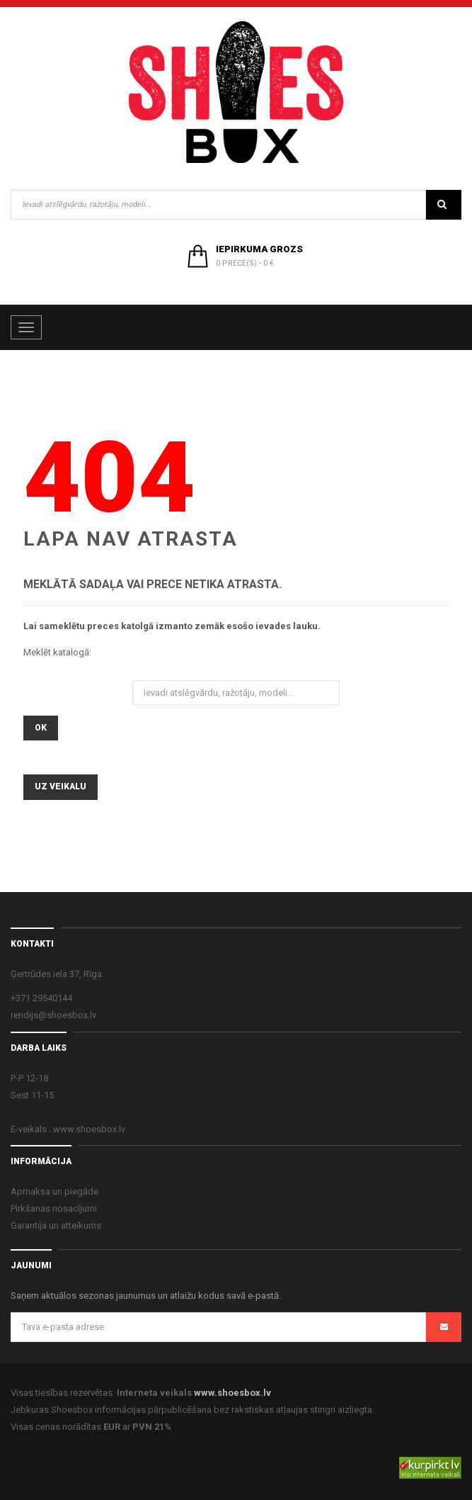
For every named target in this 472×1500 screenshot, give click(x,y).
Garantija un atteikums (56, 1225)
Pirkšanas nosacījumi (54, 1208)
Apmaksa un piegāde (54, 1191)
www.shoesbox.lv (232, 1392)
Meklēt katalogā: (57, 652)
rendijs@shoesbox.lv (53, 1015)
